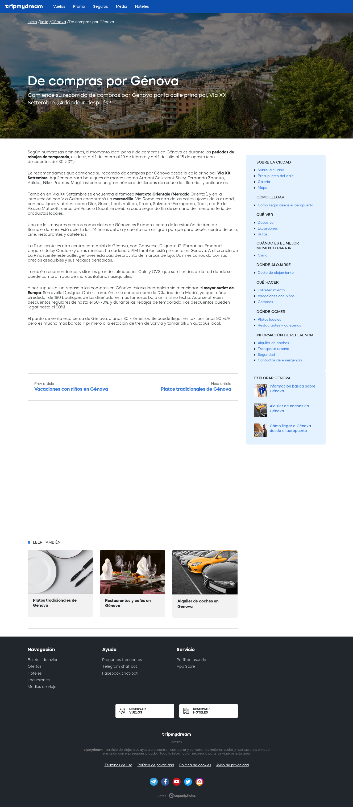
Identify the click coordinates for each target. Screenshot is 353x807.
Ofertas (34, 666)
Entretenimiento (271, 290)
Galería (264, 182)
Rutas (262, 234)
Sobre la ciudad (271, 170)
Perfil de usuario (191, 660)
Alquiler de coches (273, 343)
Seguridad (266, 354)
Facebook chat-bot (120, 673)
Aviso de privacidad (232, 765)
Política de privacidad (156, 765)
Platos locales (269, 319)
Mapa (262, 187)
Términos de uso (118, 765)
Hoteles (35, 673)
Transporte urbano (273, 348)
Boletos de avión (43, 660)
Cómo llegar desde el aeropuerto (285, 205)
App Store (186, 666)
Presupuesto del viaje (276, 176)
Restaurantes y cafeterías (279, 325)
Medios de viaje (42, 686)
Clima (262, 255)
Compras (265, 302)
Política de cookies (195, 765)
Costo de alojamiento (276, 272)
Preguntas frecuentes (122, 660)
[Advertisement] (133, 472)
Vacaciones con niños (276, 296)
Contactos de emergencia (280, 360)
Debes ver (266, 222)
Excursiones (268, 228)
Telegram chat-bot (119, 666)
